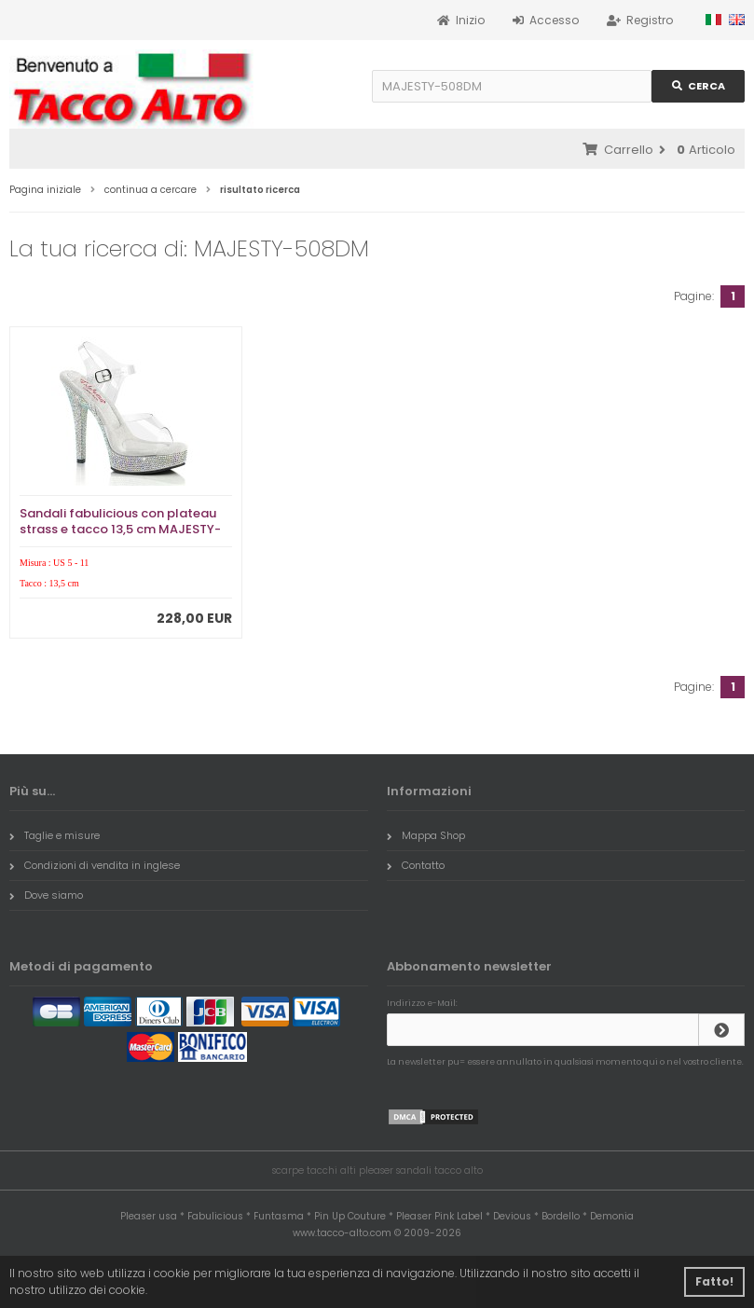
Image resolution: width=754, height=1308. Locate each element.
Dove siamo (46, 895)
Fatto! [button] (714, 1281)
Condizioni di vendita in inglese (94, 865)
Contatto (416, 865)
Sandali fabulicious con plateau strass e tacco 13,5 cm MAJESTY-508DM (120, 529)
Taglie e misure (54, 835)
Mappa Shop (426, 835)
